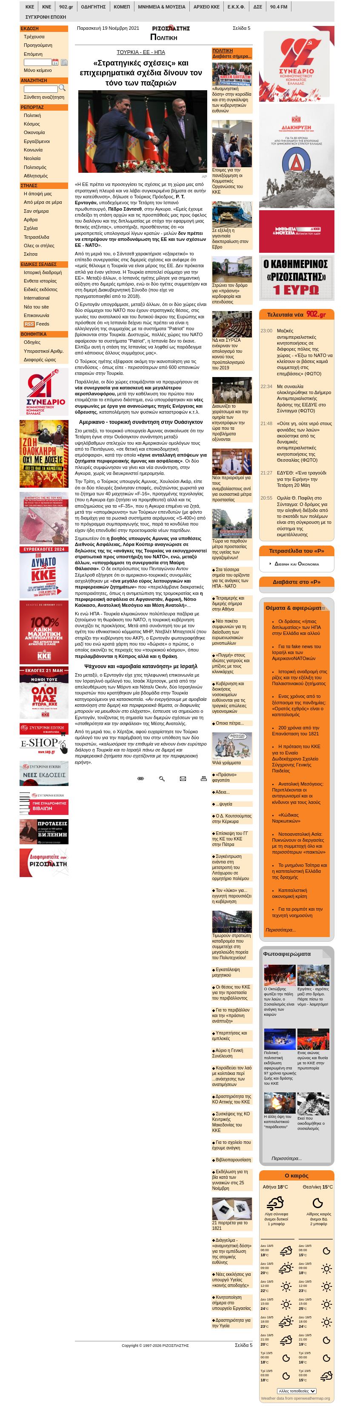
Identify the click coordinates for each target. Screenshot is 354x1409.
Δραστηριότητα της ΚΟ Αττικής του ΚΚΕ (231, 1099)
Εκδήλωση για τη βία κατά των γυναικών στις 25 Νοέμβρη (230, 1180)
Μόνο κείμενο (38, 70)
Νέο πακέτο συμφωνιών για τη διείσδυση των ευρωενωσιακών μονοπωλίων (229, 632)
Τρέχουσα (34, 36)
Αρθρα (30, 219)
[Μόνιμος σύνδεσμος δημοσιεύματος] (144, 778)
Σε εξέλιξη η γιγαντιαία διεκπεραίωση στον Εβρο (232, 225)
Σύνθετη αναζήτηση (44, 97)
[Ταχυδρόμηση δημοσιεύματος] (182, 778)
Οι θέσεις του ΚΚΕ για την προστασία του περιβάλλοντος (231, 992)
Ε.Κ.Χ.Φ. (236, 7)
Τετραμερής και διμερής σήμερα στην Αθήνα (228, 604)
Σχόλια (31, 228)
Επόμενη (33, 54)
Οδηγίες (32, 342)
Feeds (36, 324)
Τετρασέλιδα (36, 237)
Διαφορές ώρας (40, 359)
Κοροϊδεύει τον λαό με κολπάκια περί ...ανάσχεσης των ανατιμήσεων (232, 1076)
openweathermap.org (312, 1398)
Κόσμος (32, 123)
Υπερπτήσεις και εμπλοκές (229, 1036)
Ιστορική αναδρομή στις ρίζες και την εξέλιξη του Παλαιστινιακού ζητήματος (300, 677)
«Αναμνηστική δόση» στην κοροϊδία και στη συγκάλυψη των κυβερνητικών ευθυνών (232, 88)
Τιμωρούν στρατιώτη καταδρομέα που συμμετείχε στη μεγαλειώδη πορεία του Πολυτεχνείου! (232, 935)
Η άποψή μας (38, 193)
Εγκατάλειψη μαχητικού (226, 972)
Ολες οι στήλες (39, 245)
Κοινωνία (33, 149)
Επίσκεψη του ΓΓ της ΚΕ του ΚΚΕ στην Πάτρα (230, 839)
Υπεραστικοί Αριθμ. (44, 351)
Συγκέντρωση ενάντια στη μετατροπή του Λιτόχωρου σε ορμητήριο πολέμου (230, 867)
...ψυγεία (222, 804)
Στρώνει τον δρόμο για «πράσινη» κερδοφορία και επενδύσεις (232, 280)
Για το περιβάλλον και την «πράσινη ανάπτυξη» (231, 1015)
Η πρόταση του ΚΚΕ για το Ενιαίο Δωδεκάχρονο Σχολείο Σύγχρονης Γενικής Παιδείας (296, 758)
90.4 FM (279, 7)
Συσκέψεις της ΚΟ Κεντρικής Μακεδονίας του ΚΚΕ (231, 1122)
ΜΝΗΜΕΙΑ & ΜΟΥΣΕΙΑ (162, 7)
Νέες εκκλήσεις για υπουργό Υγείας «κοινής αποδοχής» (231, 1280)
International (37, 297)
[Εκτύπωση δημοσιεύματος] (200, 778)
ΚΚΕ (30, 7)
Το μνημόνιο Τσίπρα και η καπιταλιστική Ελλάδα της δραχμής (299, 871)
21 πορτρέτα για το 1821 (232, 1214)
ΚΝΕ (46, 7)
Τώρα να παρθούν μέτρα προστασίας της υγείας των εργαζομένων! (232, 534)
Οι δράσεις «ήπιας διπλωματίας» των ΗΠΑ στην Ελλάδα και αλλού (296, 627)
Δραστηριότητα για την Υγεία (231, 1323)
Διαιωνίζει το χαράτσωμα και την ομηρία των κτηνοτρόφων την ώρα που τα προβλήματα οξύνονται (232, 409)
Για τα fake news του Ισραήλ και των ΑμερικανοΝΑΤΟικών (296, 652)
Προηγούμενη (38, 45)
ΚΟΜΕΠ (122, 7)
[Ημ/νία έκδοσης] (38, 62)
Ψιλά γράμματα (232, 748)
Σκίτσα (30, 254)
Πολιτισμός (35, 167)
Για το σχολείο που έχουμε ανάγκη (231, 1145)
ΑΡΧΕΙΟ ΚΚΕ (207, 7)
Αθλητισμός (36, 175)
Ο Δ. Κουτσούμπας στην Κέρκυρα (232, 819)
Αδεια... (221, 792)
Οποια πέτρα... (228, 723)
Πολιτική (32, 115)
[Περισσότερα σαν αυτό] (161, 778)
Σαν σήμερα (36, 211)
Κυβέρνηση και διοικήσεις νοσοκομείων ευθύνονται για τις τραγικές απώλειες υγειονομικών (229, 697)
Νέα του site (36, 306)
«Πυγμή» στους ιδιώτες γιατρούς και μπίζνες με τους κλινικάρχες (231, 663)
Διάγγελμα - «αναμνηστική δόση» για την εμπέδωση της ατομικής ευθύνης (232, 1251)
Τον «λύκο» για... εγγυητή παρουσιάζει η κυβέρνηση (231, 896)
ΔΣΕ (257, 7)
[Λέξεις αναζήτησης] (41, 89)
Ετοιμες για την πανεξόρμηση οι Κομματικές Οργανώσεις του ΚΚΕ (232, 157)
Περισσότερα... (281, 929)
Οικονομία (34, 132)
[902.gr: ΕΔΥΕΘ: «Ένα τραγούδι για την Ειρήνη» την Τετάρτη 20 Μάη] (267, 472)
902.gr (66, 7)
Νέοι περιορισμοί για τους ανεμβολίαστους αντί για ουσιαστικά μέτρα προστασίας (232, 475)
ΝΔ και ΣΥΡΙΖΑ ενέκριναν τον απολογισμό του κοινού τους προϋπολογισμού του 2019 (232, 340)
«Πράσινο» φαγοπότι (224, 777)
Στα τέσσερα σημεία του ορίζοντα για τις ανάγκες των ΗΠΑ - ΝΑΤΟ (231, 578)
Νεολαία (32, 158)
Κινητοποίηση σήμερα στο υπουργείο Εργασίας (231, 1303)
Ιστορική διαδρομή (43, 272)
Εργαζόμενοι (37, 141)
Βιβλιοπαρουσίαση (231, 1159)
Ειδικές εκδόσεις (40, 289)
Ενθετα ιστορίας (40, 280)
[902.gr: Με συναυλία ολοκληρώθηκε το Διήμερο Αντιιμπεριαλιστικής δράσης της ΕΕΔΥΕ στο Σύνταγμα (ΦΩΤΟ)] (267, 386)
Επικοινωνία (36, 315)
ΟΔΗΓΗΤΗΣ (93, 7)
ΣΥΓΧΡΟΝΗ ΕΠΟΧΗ (46, 17)
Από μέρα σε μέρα (43, 202)
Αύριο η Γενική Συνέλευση (227, 1053)
